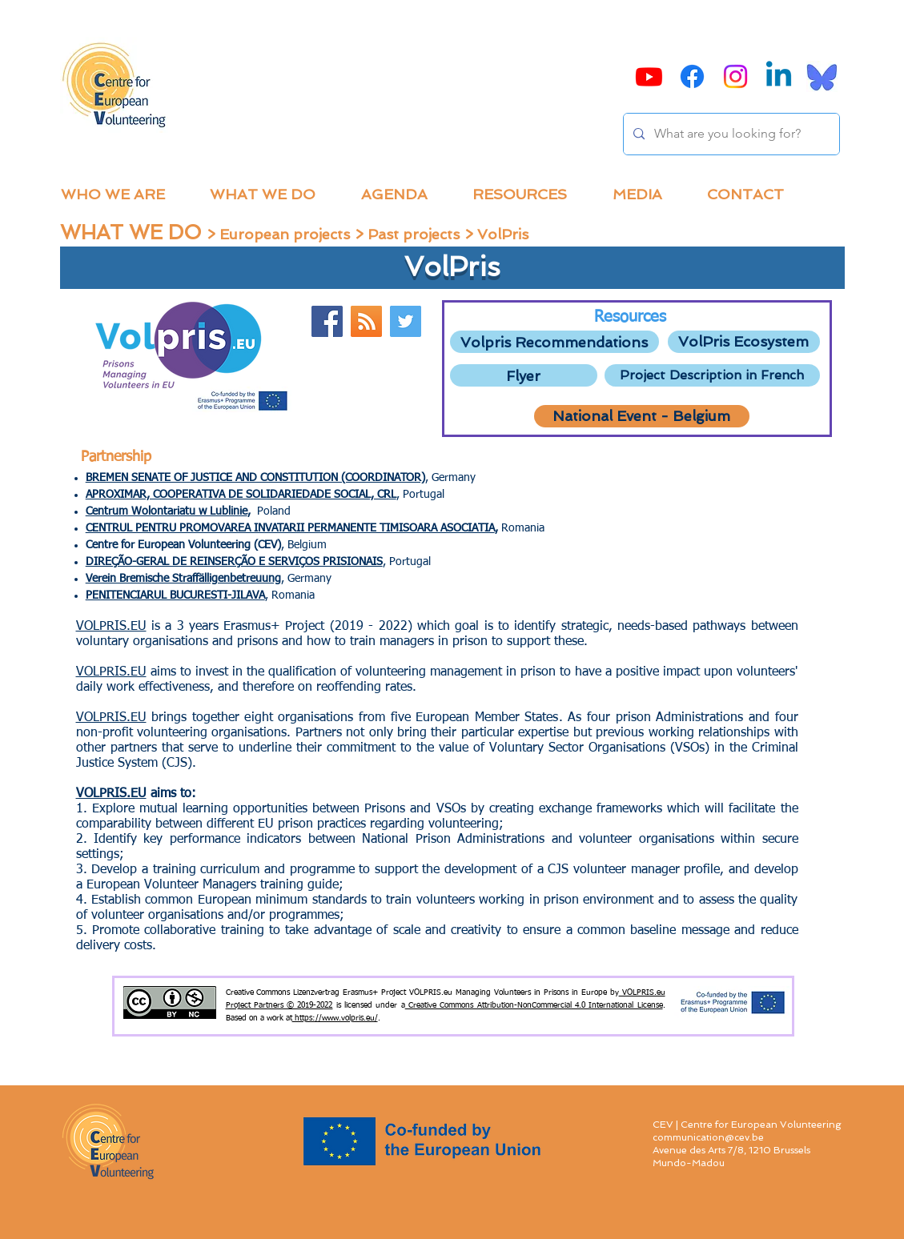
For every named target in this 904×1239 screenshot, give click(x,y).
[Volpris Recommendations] (554, 342)
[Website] (366, 321)
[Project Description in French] (712, 375)
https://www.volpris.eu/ (335, 1018)
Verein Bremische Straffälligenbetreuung (183, 578)
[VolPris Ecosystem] (744, 342)
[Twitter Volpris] (405, 321)
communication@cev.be (708, 1137)
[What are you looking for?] (730, 134)
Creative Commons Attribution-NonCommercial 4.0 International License (534, 1005)
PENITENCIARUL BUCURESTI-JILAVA (175, 595)
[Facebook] (327, 321)
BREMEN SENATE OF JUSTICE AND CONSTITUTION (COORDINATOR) (255, 477)
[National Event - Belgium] (641, 416)
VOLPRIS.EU (111, 626)
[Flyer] (523, 375)
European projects (284, 234)
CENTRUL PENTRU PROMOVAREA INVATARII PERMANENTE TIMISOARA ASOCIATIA (290, 528)
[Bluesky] (822, 76)
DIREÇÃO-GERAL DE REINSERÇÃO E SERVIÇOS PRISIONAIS (234, 561)
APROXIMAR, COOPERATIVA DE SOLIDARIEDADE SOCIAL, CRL (241, 494)
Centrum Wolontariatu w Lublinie (166, 511)
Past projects (414, 234)
